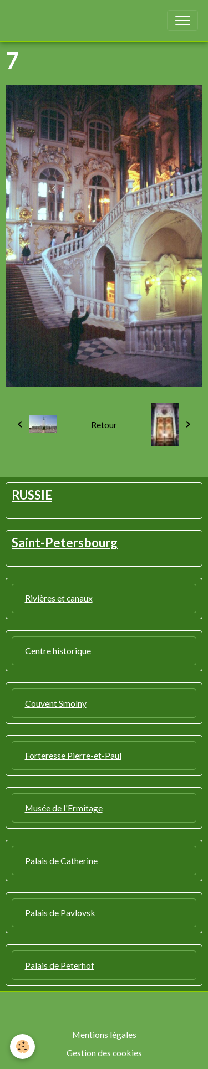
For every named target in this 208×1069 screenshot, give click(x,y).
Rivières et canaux (59, 598)
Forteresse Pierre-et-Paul (73, 755)
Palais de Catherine (61, 860)
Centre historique (58, 650)
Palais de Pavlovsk (60, 912)
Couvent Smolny (56, 703)
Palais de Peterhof (59, 965)
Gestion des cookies (104, 1052)
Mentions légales (104, 1034)
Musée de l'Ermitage (64, 808)
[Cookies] (22, 1046)
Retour (104, 424)
